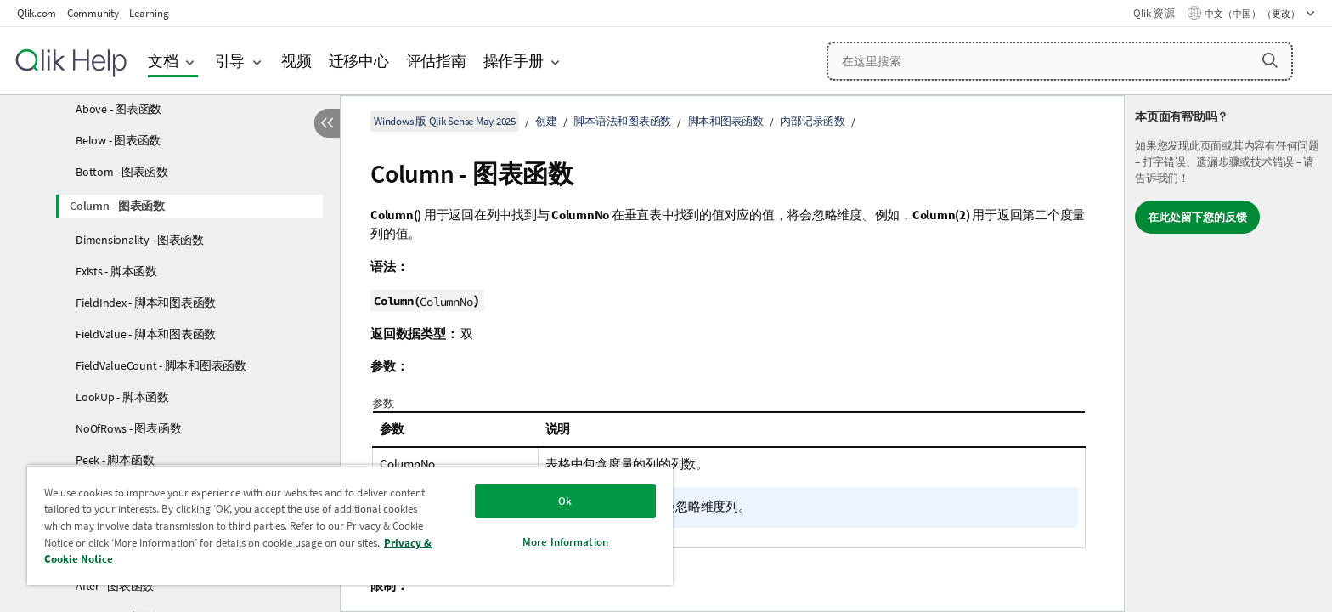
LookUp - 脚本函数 (122, 397)
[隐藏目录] (327, 123)
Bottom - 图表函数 (122, 171)
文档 (163, 61)
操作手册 (513, 61)
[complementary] (1228, 353)
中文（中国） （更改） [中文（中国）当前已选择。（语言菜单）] (1253, 14)
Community (93, 13)
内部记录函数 (812, 121)
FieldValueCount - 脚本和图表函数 (161, 365)
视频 (296, 61)
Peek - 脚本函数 (115, 460)
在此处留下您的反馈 (1197, 217)
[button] (1270, 60)
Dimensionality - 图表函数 (140, 239)
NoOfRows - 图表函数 (128, 428)
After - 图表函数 (115, 585)
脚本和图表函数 (726, 121)
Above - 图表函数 (118, 108)
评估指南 (436, 61)
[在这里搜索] (1059, 61)
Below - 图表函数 (118, 140)
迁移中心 (359, 61)
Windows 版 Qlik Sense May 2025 (445, 121)
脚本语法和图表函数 (622, 121)
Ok (565, 501)
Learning (148, 13)
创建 (546, 121)
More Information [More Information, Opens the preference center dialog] (565, 542)
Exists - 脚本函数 (116, 271)
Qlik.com (36, 13)
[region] (350, 525)
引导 (230, 61)
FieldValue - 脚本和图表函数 (146, 334)
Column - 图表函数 (117, 205)
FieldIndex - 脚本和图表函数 (146, 302)
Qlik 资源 (1153, 13)
